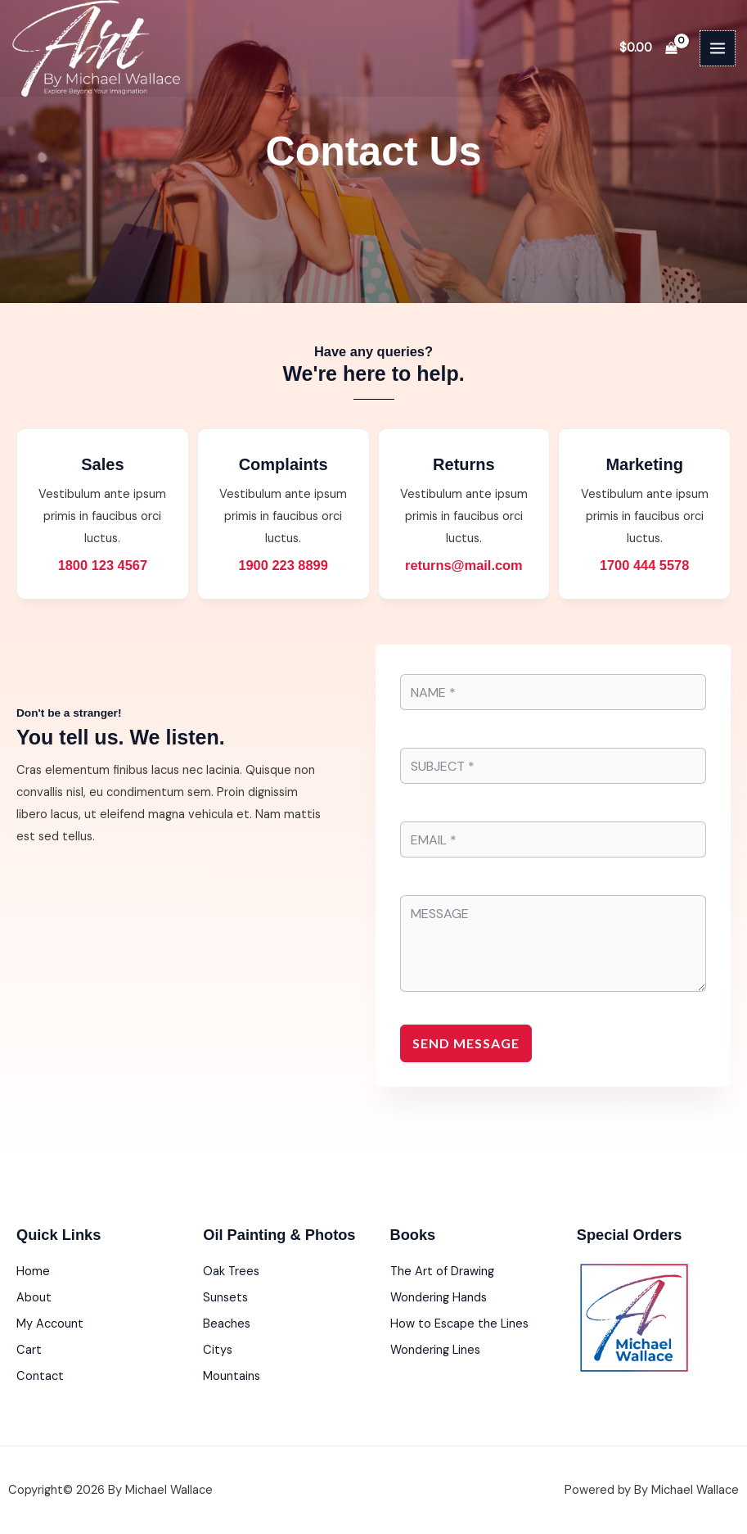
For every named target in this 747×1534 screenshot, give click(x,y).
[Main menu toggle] (717, 48)
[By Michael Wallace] (96, 48)
